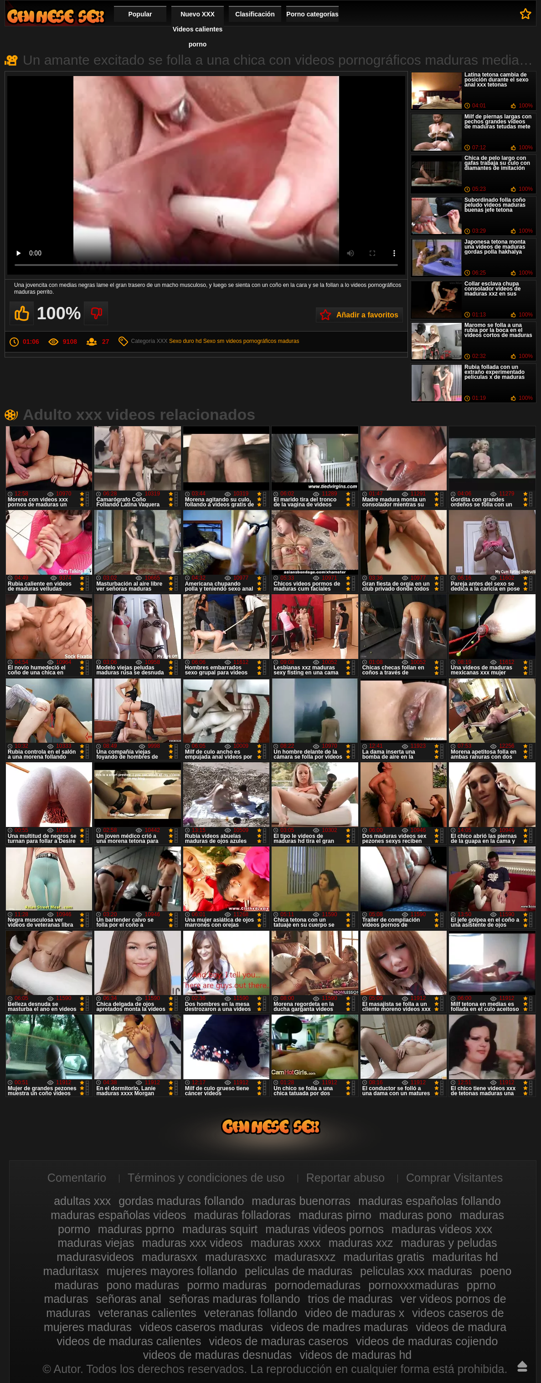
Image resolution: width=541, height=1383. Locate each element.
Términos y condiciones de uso (206, 1177)
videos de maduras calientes (129, 1341)
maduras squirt (220, 1229)
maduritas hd (465, 1256)
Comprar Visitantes (454, 1177)
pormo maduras (227, 1285)
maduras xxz (361, 1242)
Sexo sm (214, 341)
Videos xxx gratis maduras (55, 16)
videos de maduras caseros (278, 1341)
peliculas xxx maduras (416, 1271)
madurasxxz (305, 1256)
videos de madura (461, 1327)
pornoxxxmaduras (413, 1285)
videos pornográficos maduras (262, 341)
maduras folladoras (242, 1215)
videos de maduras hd (355, 1354)
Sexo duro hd (185, 341)
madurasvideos (95, 1256)
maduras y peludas (449, 1242)
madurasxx (169, 1256)
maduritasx (70, 1271)
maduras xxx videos (192, 1242)
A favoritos (525, 13)
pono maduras (142, 1285)
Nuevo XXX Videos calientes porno (197, 29)
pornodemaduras (317, 1285)
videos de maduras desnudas (217, 1354)
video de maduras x (354, 1312)
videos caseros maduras (201, 1327)
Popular (140, 14)
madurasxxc (236, 1256)
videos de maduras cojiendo (427, 1341)
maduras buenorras (301, 1200)
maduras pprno (136, 1229)
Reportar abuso (345, 1177)
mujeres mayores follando (172, 1271)
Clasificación (254, 14)
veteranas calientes (147, 1312)
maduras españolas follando (429, 1200)
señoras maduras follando (234, 1298)
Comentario (76, 1177)
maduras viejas (95, 1242)
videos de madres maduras (339, 1327)
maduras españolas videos (118, 1215)
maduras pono (415, 1215)
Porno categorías (312, 14)
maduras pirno (335, 1215)
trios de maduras (350, 1298)
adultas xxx (82, 1200)
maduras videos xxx (442, 1229)
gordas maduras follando (181, 1200)
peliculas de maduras (298, 1271)
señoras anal (128, 1298)
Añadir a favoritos (367, 315)
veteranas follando (250, 1312)
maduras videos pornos (324, 1229)
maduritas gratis (383, 1256)
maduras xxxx (285, 1242)
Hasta (522, 1366)
